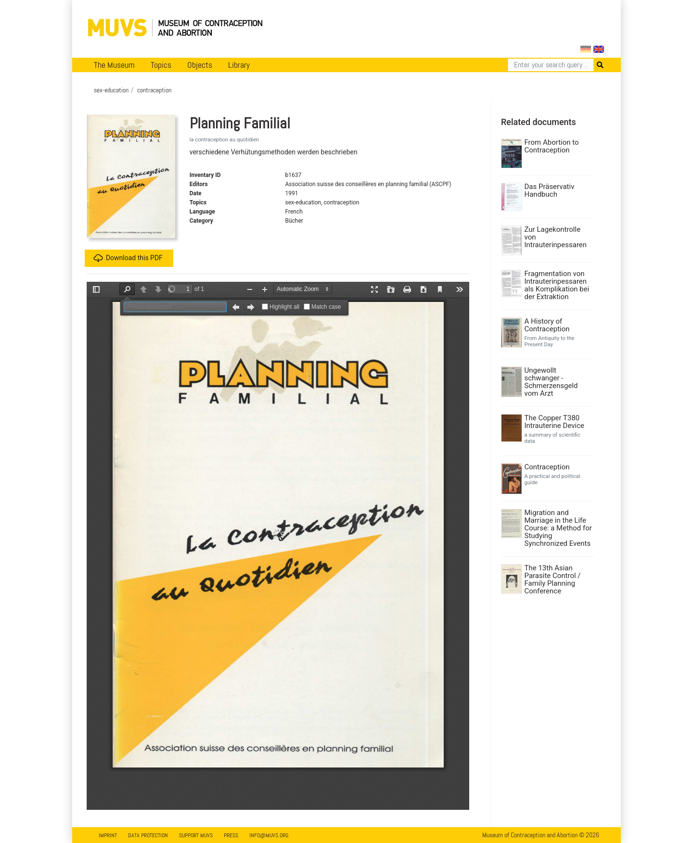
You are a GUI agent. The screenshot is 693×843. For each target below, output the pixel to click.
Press (231, 835)
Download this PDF (128, 258)
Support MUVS (196, 835)
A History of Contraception (547, 325)
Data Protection (148, 835)
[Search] (551, 65)
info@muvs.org (268, 835)
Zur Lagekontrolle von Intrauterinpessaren (556, 237)
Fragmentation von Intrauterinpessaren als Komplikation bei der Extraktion (557, 285)
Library (239, 65)
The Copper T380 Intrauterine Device (554, 421)
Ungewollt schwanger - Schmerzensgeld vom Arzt (551, 381)
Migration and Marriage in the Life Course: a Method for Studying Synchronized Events (558, 528)
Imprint (108, 835)
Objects (199, 65)
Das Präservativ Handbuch (550, 190)
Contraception (547, 467)
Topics (161, 65)
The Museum (114, 65)
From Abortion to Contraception (552, 146)
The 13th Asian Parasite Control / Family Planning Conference (553, 579)
